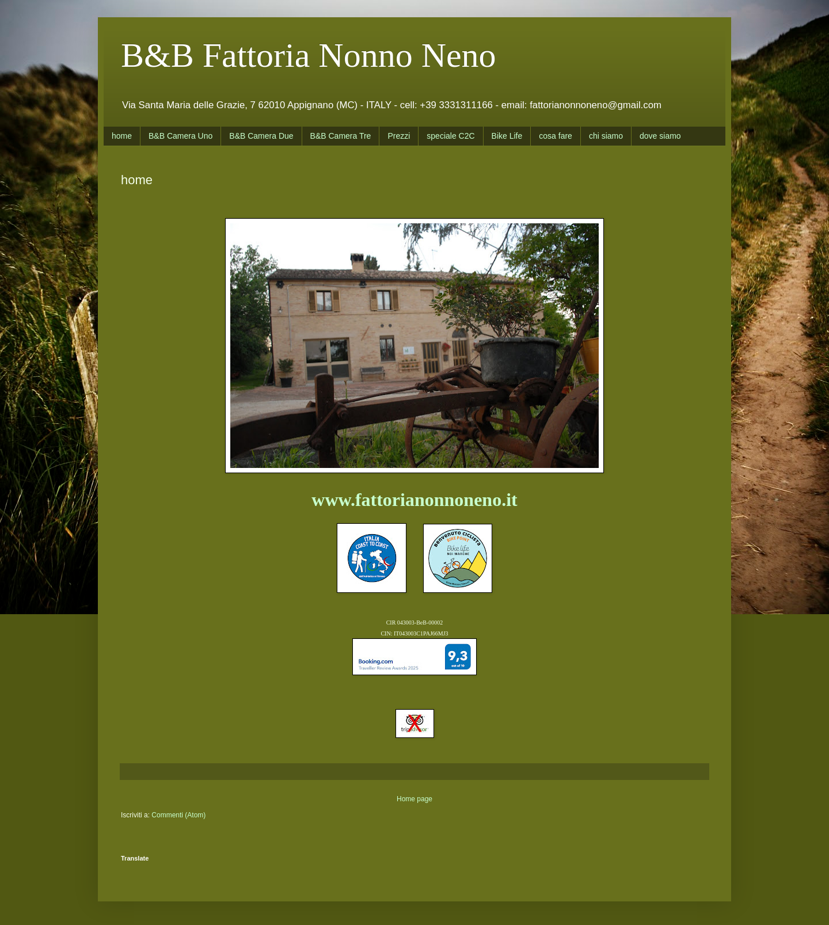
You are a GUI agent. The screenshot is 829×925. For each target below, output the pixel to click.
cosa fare (555, 135)
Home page (414, 799)
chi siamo (606, 135)
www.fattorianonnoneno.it (414, 499)
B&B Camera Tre (340, 135)
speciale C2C (450, 135)
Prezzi (398, 135)
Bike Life (507, 135)
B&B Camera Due (261, 135)
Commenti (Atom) (178, 815)
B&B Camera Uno (180, 135)
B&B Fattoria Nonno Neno (308, 55)
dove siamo (660, 135)
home (122, 135)
